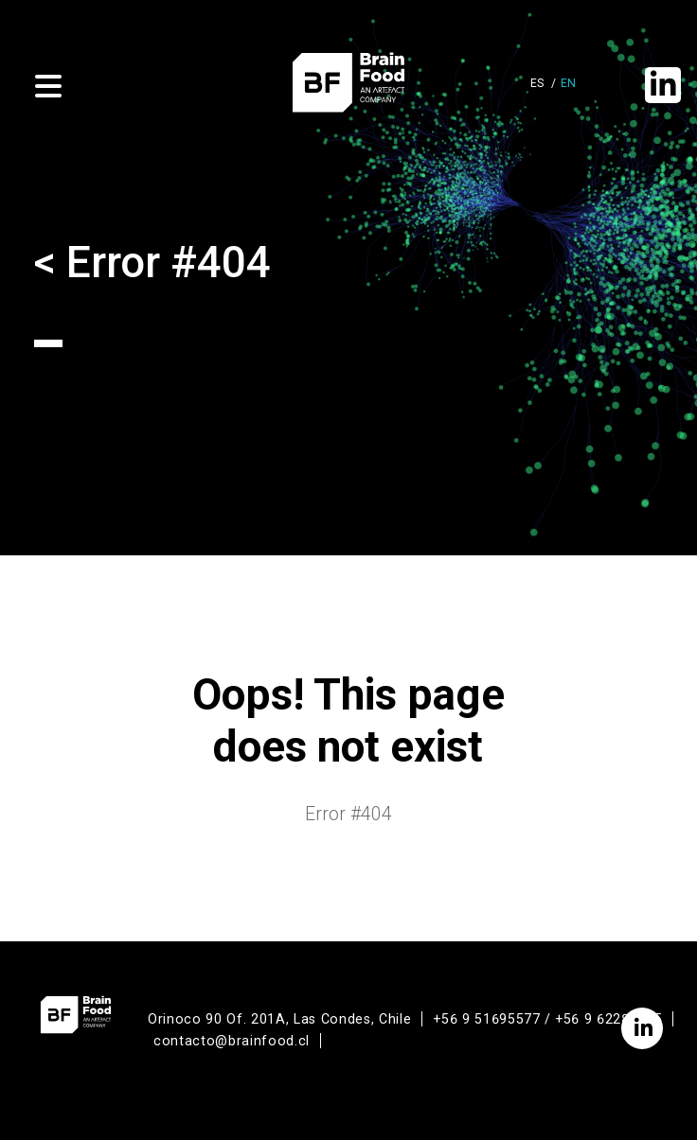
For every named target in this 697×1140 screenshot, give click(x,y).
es (537, 84)
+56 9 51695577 (486, 1018)
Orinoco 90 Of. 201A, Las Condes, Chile (279, 1018)
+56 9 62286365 (608, 1018)
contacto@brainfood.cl (231, 1040)
